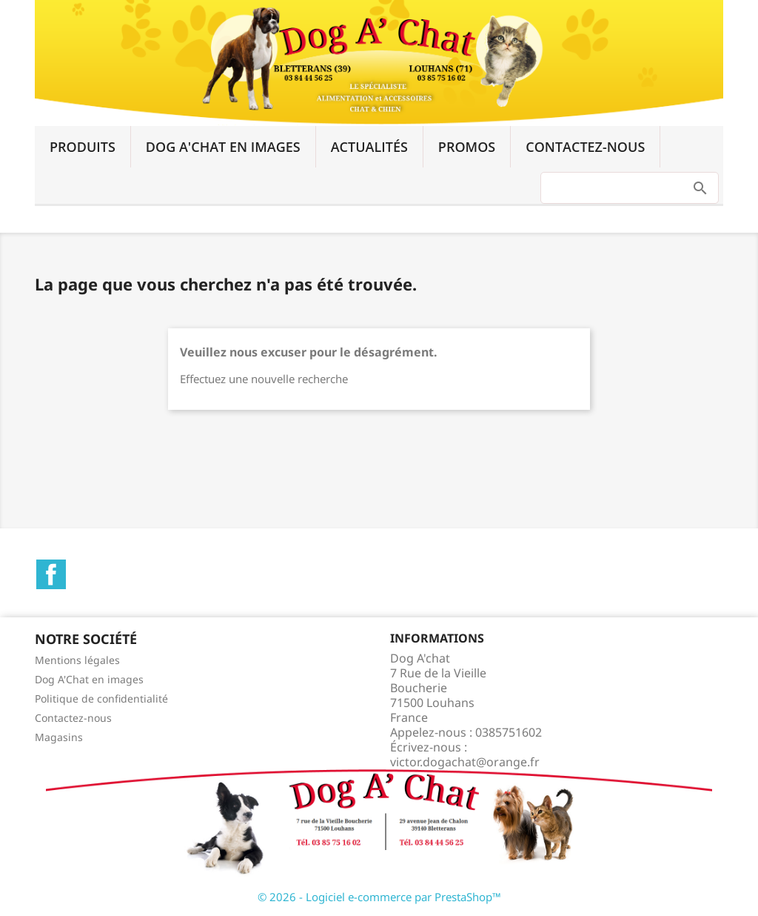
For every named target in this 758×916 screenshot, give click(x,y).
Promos (466, 147)
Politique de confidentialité (101, 698)
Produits (82, 147)
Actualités (369, 147)
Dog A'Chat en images (223, 147)
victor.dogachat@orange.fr (465, 762)
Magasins (59, 737)
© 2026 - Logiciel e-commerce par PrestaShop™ (379, 896)
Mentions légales (77, 660)
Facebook (51, 574)
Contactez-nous (585, 147)
